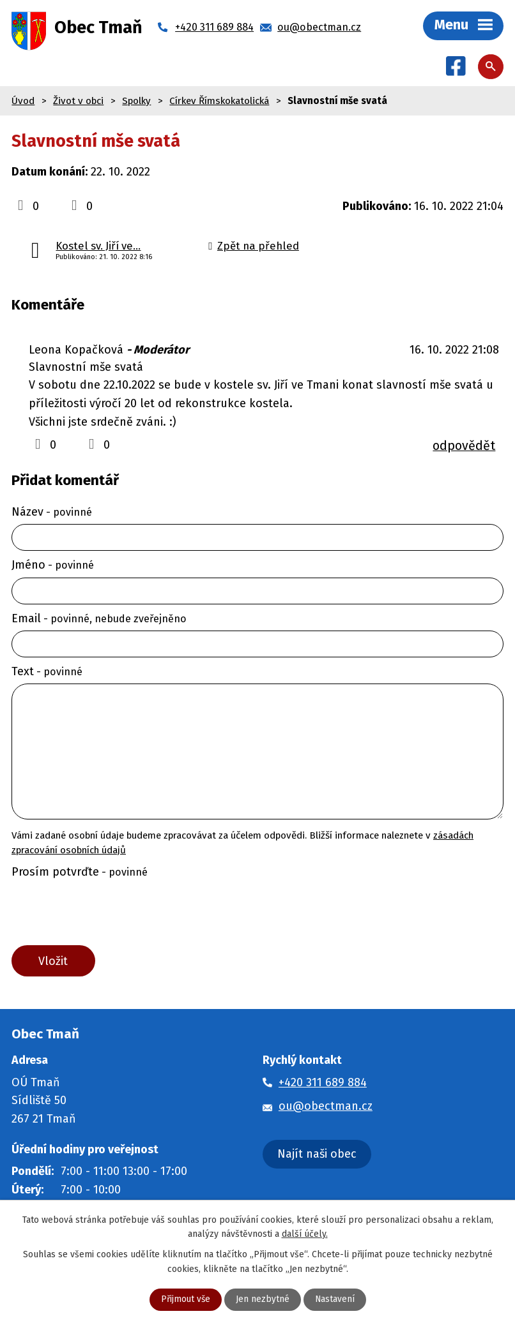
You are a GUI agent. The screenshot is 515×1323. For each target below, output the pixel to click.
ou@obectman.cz (326, 1108)
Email (99, 619)
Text (47, 673)
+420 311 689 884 (323, 1084)
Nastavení (335, 1299)
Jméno (53, 566)
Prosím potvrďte (80, 872)
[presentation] (104, 916)
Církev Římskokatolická (219, 101)
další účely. (305, 1233)
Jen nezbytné (262, 1299)
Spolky (136, 101)
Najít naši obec (317, 1156)
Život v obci (78, 101)
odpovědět (464, 446)
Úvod (23, 101)
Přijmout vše (185, 1299)
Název (52, 512)
